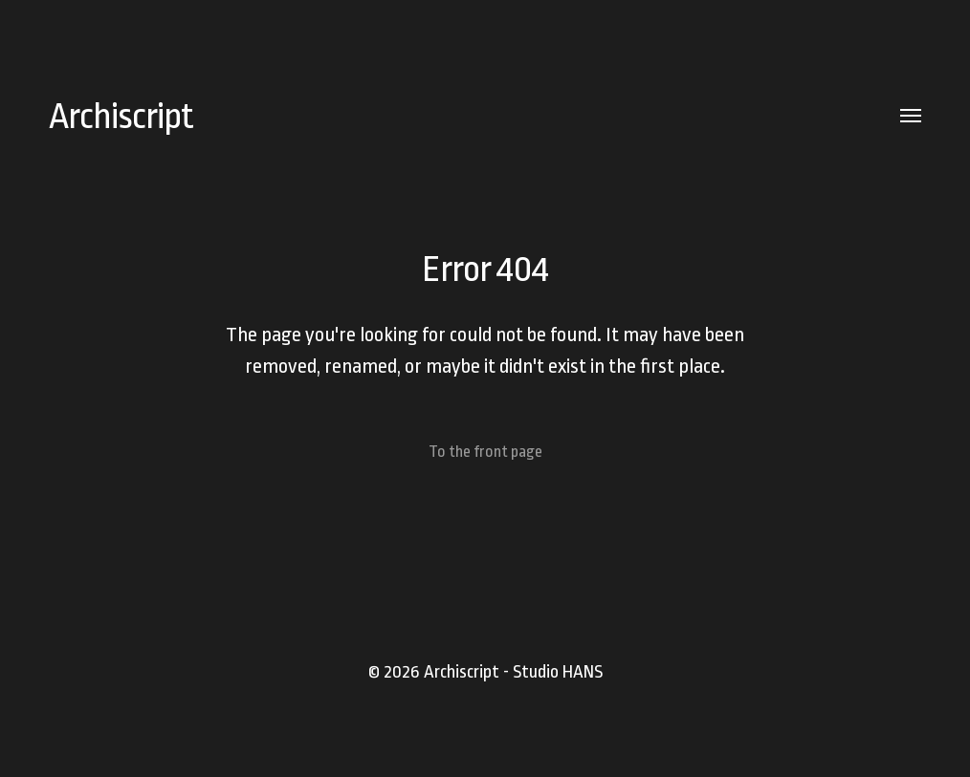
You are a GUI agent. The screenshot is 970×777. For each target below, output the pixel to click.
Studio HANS (558, 671)
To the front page (485, 451)
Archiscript (121, 116)
